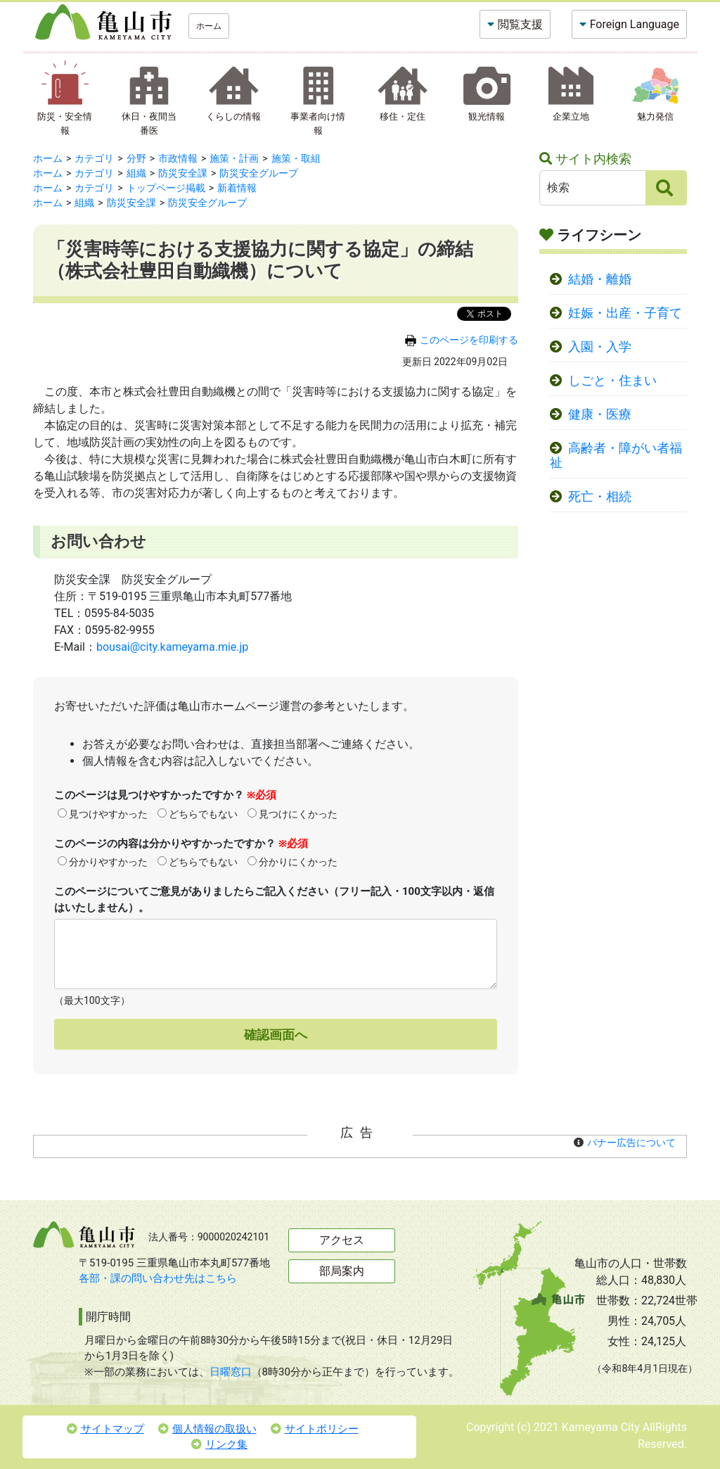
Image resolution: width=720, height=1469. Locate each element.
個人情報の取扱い (207, 1429)
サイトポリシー (315, 1429)
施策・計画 (234, 158)
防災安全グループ (258, 173)
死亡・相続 (599, 497)
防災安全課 (182, 173)
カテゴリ (94, 158)
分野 (136, 158)
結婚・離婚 (599, 279)
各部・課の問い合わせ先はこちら (158, 1278)
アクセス (341, 1240)
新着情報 (237, 187)
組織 (136, 173)
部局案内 (341, 1271)
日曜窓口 (231, 1372)
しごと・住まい (612, 381)
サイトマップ (105, 1429)
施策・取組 (296, 158)
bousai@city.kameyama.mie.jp (172, 647)
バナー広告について (631, 1142)
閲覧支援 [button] (520, 24)
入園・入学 (599, 347)
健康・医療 (599, 414)
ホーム (208, 26)
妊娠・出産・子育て (625, 313)
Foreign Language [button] (634, 24)
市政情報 (178, 158)
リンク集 (219, 1444)
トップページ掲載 (166, 187)
